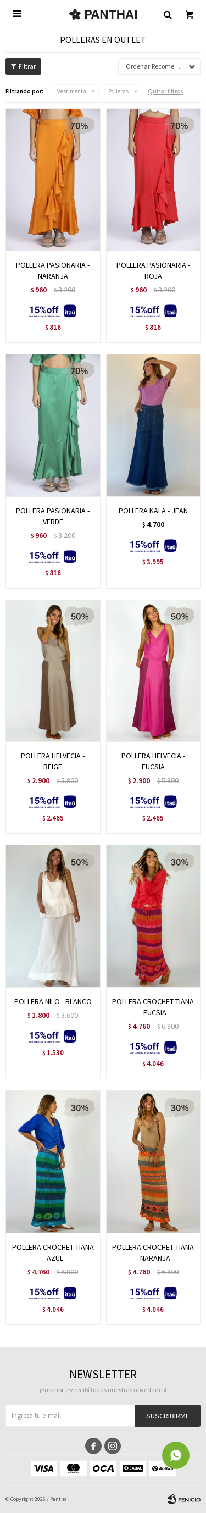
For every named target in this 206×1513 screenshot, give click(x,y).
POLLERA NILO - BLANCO (53, 1001)
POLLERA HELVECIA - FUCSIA (153, 761)
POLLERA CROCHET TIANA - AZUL (53, 1252)
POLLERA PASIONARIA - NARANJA (53, 270)
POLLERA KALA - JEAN (153, 511)
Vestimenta (71, 91)
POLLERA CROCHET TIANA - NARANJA (153, 1252)
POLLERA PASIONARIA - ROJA (153, 270)
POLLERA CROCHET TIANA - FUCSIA (153, 1006)
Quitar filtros (165, 91)
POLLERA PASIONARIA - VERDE (53, 516)
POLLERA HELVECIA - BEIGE (53, 761)
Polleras (118, 91)
